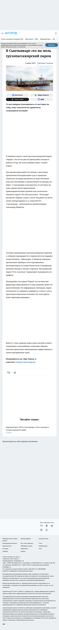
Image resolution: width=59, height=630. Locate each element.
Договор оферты (26, 538)
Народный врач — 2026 (48, 39)
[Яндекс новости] (41, 95)
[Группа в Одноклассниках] (46, 526)
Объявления (24, 548)
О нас (40, 543)
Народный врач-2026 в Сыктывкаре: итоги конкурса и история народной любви (29, 430)
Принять (51, 45)
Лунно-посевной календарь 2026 (12, 39)
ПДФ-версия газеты (26, 546)
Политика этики (43, 538)
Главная (23, 551)
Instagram (31, 362)
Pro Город (5, 548)
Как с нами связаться (27, 543)
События (5, 551)
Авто (40, 548)
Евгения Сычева (45, 63)
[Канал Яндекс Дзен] (17, 99)
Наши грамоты (7, 546)
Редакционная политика (10, 543)
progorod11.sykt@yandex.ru (11, 571)
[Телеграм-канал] (52, 526)
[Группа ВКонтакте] (17, 95)
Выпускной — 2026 (31, 39)
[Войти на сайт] (56, 33)
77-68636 (19, 591)
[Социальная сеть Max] (41, 99)
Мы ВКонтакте (43, 546)
